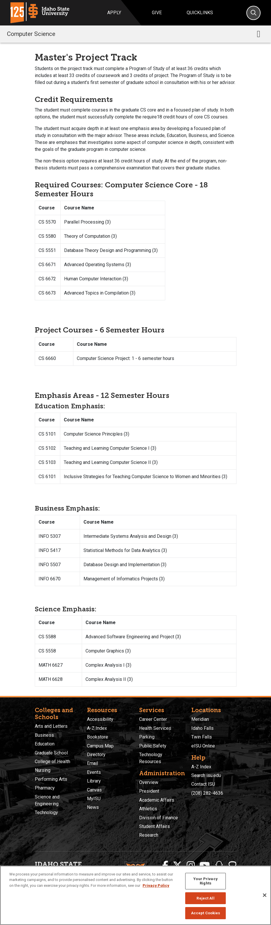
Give (157, 12)
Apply (114, 12)
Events (94, 772)
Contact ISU (203, 784)
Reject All (205, 898)
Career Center (153, 719)
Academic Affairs (156, 800)
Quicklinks (200, 12)
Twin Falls (201, 737)
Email (92, 763)
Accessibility (100, 719)
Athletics (148, 808)
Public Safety (152, 746)
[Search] (253, 12)
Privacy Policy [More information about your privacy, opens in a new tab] (156, 885)
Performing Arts (51, 779)
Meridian (200, 719)
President (149, 791)
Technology (46, 812)
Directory (96, 754)
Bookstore (97, 737)
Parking (146, 737)
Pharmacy (45, 788)
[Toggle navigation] (258, 34)
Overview (148, 782)
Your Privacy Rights (205, 881)
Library (94, 781)
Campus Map (100, 746)
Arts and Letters (51, 726)
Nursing (42, 770)
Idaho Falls (202, 728)
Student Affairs (154, 826)
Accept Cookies (205, 913)
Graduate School (51, 753)
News (93, 807)
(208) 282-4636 (207, 793)
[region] (135, 895)
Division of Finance (158, 817)
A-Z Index (97, 728)
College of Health (52, 761)
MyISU (94, 798)
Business (44, 735)
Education (44, 744)
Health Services (155, 728)
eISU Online (203, 746)
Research (148, 835)
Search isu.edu (206, 775)
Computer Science (31, 33)
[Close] (264, 895)
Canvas (94, 790)
